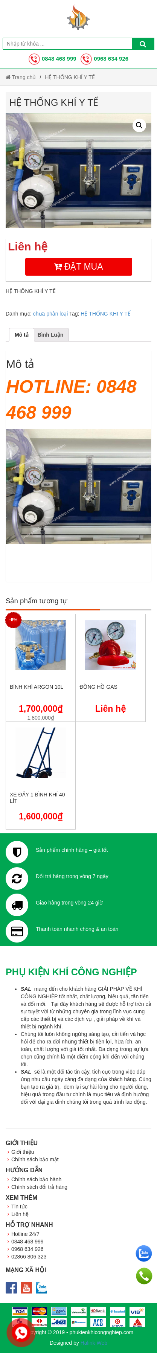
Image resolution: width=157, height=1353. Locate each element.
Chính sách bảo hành (36, 1179)
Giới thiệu (22, 1152)
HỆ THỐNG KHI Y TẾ (106, 314)
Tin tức (19, 1207)
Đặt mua (78, 267)
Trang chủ (21, 77)
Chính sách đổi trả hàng (39, 1187)
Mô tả (22, 335)
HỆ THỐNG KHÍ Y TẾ (70, 77)
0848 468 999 (52, 58)
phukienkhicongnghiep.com (101, 1332)
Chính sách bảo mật (35, 1159)
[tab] (21, 335)
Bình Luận (51, 335)
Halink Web (94, 1343)
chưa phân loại (50, 314)
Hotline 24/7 (25, 1234)
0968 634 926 (104, 58)
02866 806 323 (28, 1257)
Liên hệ (20, 1214)
